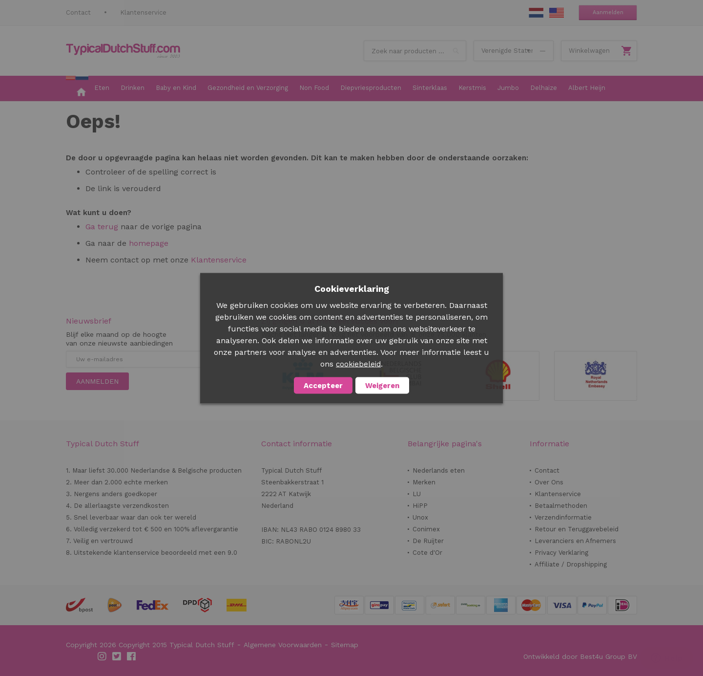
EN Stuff (556, 13)
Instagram (102, 656)
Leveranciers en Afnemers (575, 541)
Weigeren (382, 385)
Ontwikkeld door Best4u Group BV (580, 656)
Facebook (132, 656)
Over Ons (549, 482)
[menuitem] (77, 88)
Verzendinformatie (563, 517)
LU (417, 494)
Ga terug (101, 226)
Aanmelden (608, 12)
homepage (147, 243)
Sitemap (344, 645)
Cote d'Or (427, 552)
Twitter (117, 656)
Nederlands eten (439, 470)
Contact (78, 12)
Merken (424, 482)
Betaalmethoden (561, 505)
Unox (420, 517)
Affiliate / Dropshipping (571, 564)
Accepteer (323, 385)
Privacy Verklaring (561, 552)
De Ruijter (428, 541)
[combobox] (415, 51)
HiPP (420, 505)
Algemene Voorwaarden (283, 645)
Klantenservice (143, 12)
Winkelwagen (589, 50)
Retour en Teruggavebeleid (577, 529)
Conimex (426, 529)
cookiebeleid (358, 363)
